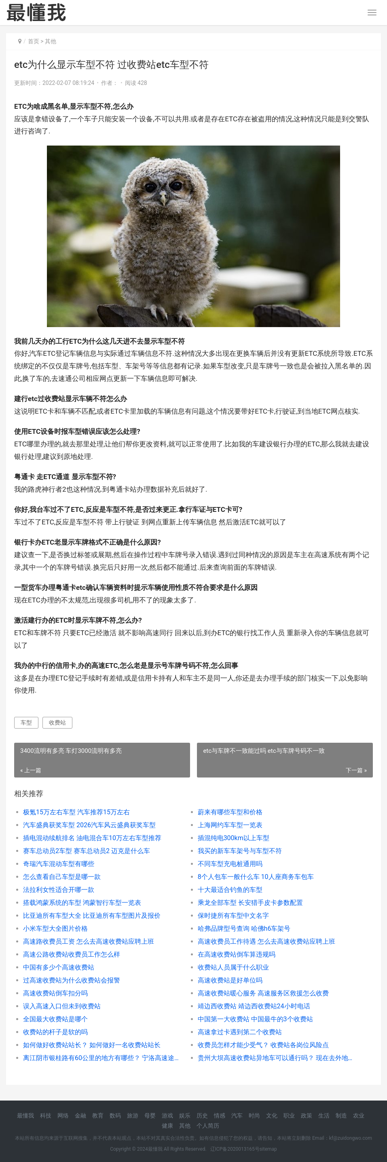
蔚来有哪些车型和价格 (230, 812)
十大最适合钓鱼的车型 (230, 890)
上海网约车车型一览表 (230, 825)
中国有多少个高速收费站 (58, 967)
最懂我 (25, 1115)
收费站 (57, 722)
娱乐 (184, 1115)
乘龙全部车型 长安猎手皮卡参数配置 (250, 902)
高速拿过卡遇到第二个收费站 (240, 1032)
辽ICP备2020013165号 (235, 1149)
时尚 (254, 1115)
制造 (341, 1115)
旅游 (132, 1115)
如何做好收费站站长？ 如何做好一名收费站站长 (92, 1045)
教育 (98, 1115)
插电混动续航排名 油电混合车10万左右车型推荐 (92, 838)
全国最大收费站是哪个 (55, 1019)
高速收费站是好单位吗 (230, 980)
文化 (271, 1115)
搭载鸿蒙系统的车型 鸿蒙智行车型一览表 (82, 902)
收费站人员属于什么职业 (233, 967)
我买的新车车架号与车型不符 (240, 851)
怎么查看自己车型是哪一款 (62, 877)
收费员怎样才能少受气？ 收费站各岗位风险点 (263, 1045)
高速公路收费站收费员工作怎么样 (71, 954)
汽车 (237, 1115)
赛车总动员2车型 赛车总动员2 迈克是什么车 (86, 851)
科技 (45, 1115)
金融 (80, 1115)
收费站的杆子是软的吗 (55, 1032)
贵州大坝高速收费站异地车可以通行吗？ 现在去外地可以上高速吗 (276, 1058)
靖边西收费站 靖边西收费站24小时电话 (254, 1006)
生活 (324, 1115)
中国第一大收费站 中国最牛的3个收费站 (255, 1019)
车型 (26, 722)
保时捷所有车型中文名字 (233, 915)
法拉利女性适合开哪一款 (58, 890)
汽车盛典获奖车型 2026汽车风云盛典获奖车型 (89, 825)
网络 (63, 1115)
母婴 (150, 1115)
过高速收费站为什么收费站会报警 (71, 980)
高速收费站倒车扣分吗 (55, 993)
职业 (289, 1115)
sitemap (268, 1149)
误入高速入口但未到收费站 (62, 1006)
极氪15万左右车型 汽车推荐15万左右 (76, 812)
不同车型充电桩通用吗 (230, 864)
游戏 (167, 1115)
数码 (115, 1115)
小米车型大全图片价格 (55, 928)
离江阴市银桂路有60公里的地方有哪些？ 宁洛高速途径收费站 (101, 1058)
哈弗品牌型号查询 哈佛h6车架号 (244, 928)
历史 (202, 1115)
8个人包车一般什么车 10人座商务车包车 (256, 877)
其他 (50, 41)
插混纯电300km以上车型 (233, 838)
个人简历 (208, 1125)
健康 (167, 1125)
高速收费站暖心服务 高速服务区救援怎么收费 (263, 993)
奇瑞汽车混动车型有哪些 (58, 864)
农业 (358, 1115)
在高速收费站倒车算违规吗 (236, 954)
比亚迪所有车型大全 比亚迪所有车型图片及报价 (92, 915)
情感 (219, 1115)
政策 (306, 1115)
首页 (33, 41)
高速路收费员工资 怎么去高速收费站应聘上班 (88, 941)
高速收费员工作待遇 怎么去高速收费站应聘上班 (266, 941)
